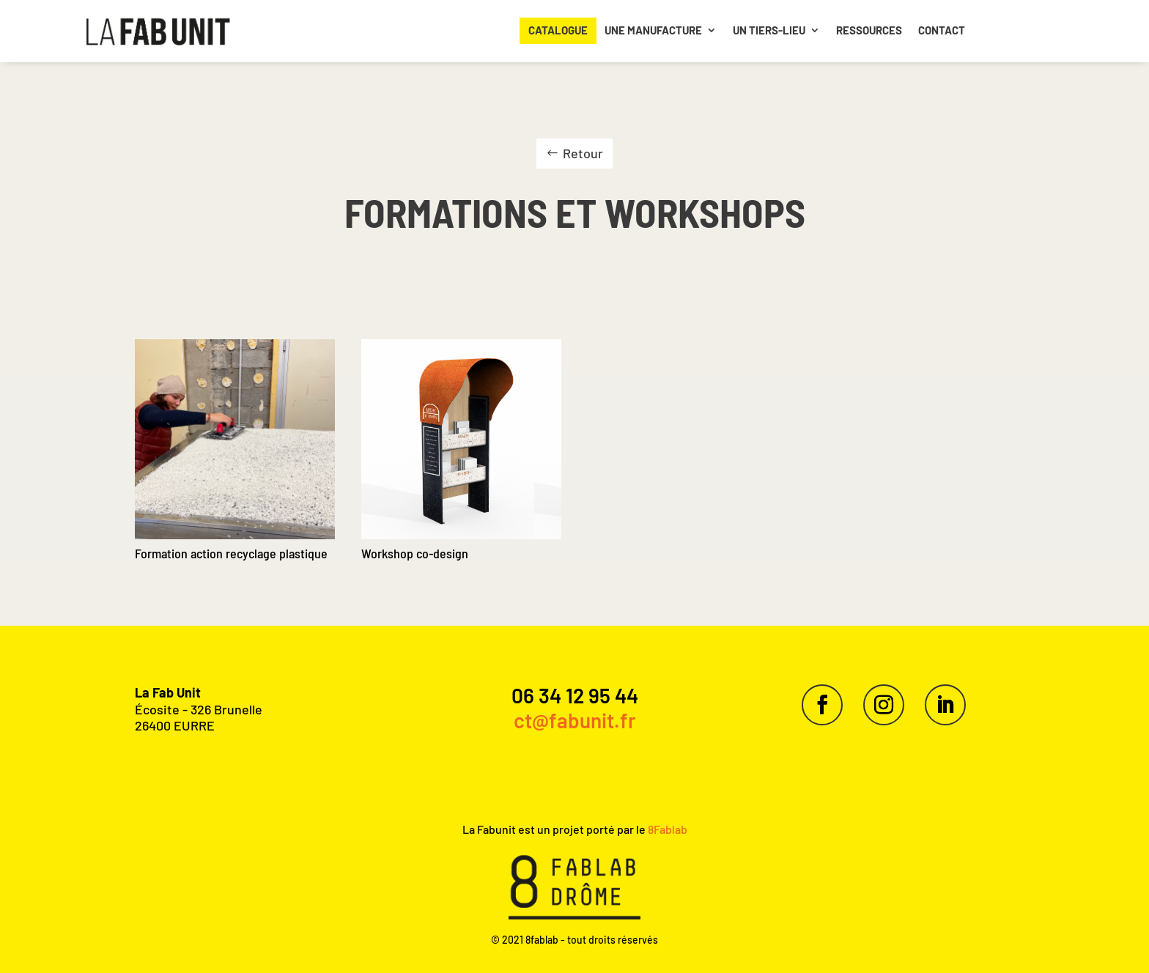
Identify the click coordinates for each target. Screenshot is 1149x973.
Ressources (869, 30)
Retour (583, 153)
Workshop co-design (414, 553)
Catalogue (558, 30)
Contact (941, 30)
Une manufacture (653, 30)
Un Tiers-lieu (769, 30)
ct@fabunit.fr (575, 720)
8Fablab (666, 829)
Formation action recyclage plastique (231, 553)
